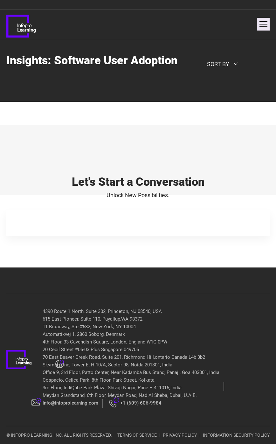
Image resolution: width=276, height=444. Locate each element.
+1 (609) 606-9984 (141, 403)
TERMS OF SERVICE (137, 435)
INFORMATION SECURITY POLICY (236, 435)
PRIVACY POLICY (180, 435)
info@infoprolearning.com (70, 403)
